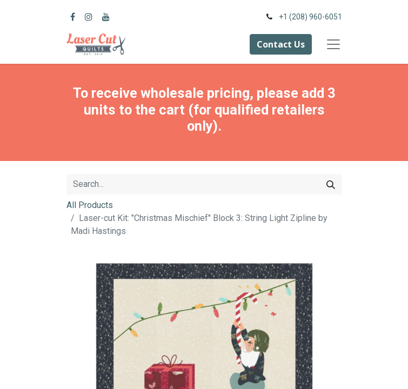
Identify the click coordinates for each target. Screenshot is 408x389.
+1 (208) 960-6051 (310, 16)
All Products (89, 205)
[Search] (330, 184)
